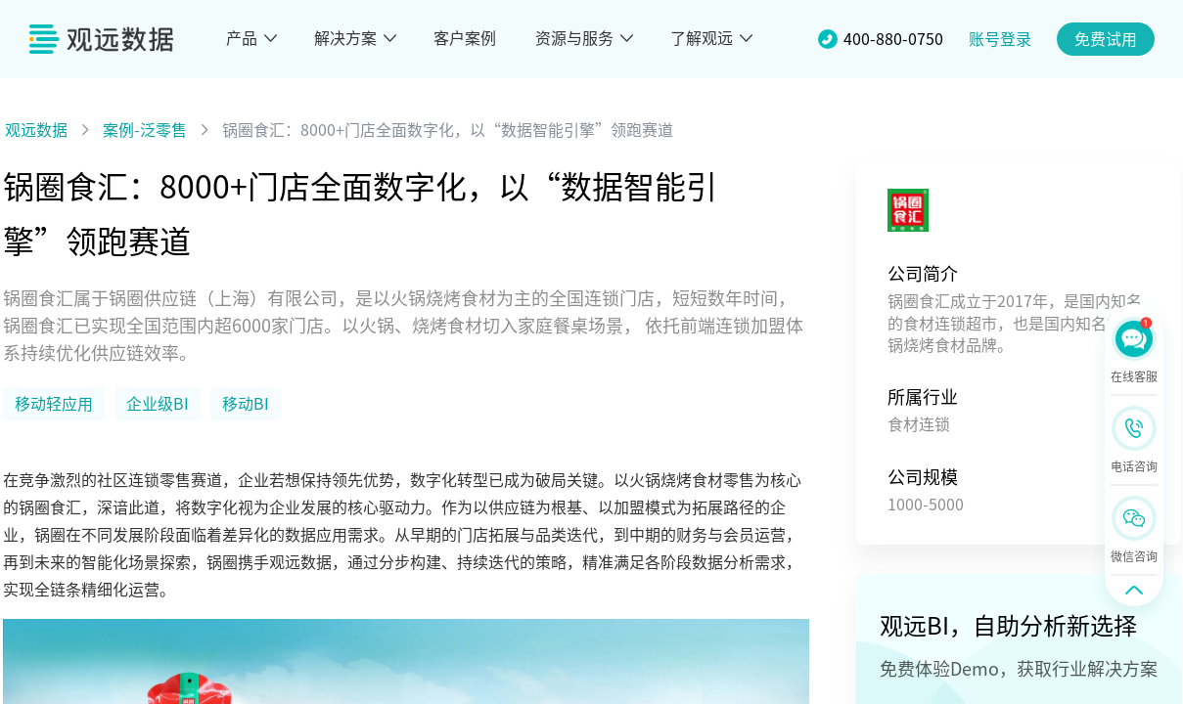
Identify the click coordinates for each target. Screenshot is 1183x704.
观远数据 (36, 130)
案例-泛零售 (145, 130)
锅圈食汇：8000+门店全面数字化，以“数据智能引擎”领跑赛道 (447, 130)
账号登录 (1000, 39)
